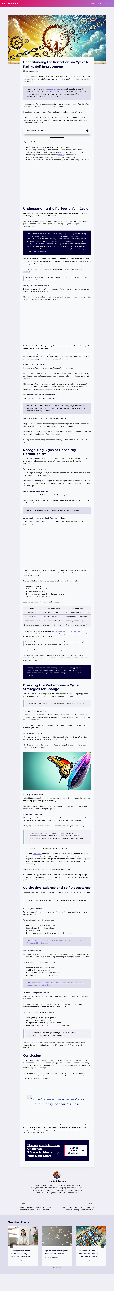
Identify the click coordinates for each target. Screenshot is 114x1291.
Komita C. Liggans (33, 71)
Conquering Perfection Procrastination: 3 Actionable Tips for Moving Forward (37, 1216)
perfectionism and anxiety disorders (66, 631)
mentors (52, 1125)
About (108, 4)
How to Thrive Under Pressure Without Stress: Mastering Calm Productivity (76, 1216)
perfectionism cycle (52, 89)
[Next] (102, 1256)
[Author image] (24, 71)
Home (93, 4)
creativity (61, 155)
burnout (26, 272)
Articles (101, 4)
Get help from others (35, 856)
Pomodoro (37, 854)
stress (43, 97)
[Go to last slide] (11, 1256)
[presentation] (23, 1246)
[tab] (53, 1276)
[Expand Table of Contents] (57, 130)
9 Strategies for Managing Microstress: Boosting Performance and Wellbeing (21, 1263)
